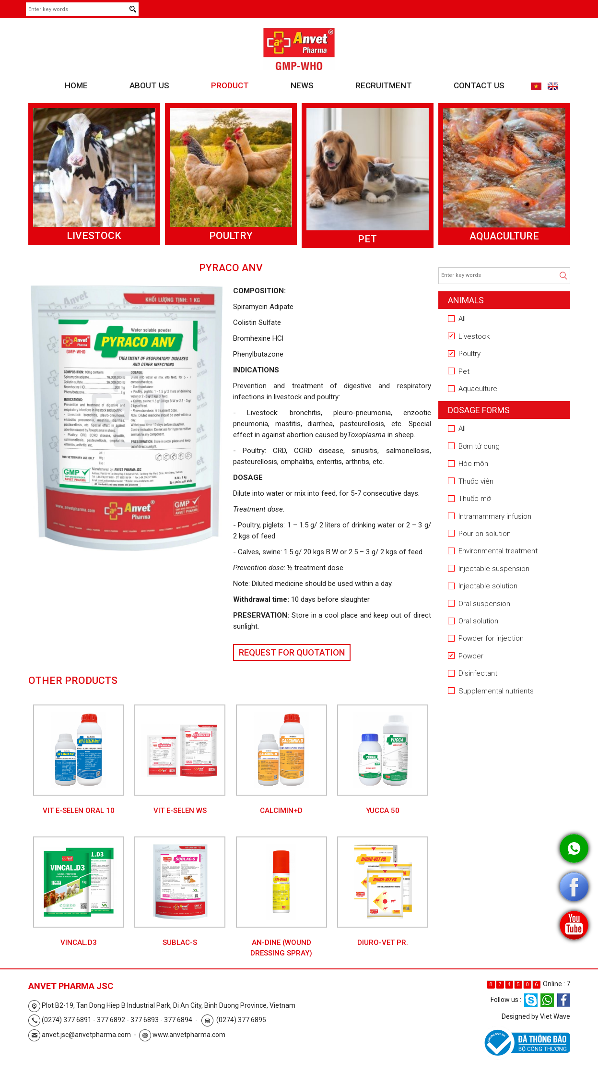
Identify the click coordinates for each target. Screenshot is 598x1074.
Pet (367, 239)
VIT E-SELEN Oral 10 (79, 810)
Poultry (231, 235)
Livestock (94, 235)
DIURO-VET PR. (382, 942)
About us (149, 85)
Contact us (479, 85)
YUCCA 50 (382, 810)
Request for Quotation (292, 652)
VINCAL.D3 (78, 942)
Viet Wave (555, 1016)
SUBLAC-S (180, 942)
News (302, 85)
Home (76, 85)
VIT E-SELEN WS (180, 810)
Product (230, 85)
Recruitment (383, 85)
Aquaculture (504, 236)
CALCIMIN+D (281, 810)
